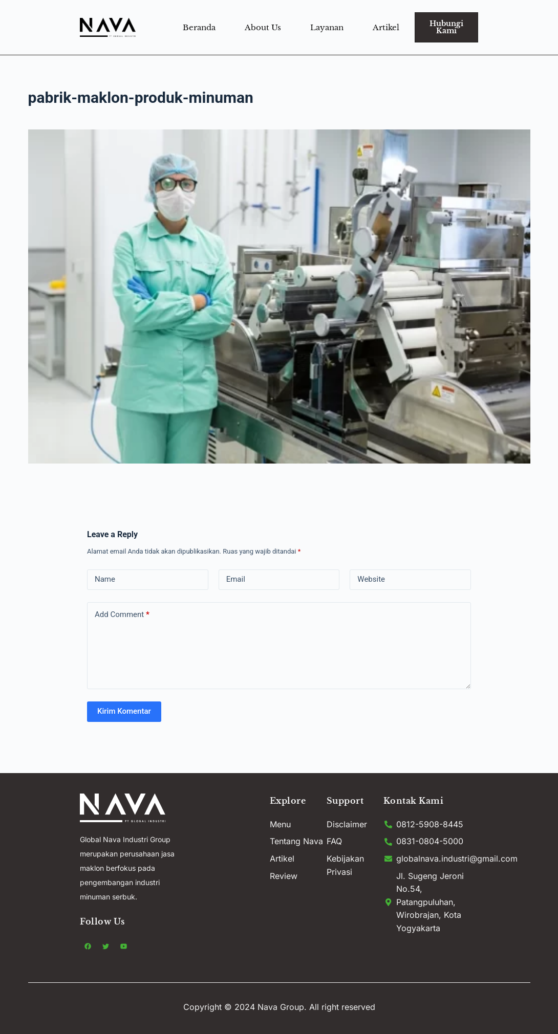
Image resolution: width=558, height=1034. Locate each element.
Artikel (386, 27)
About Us (263, 27)
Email (235, 579)
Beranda (199, 27)
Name (105, 579)
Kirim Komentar (124, 711)
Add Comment (122, 614)
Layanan (327, 27)
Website (371, 579)
